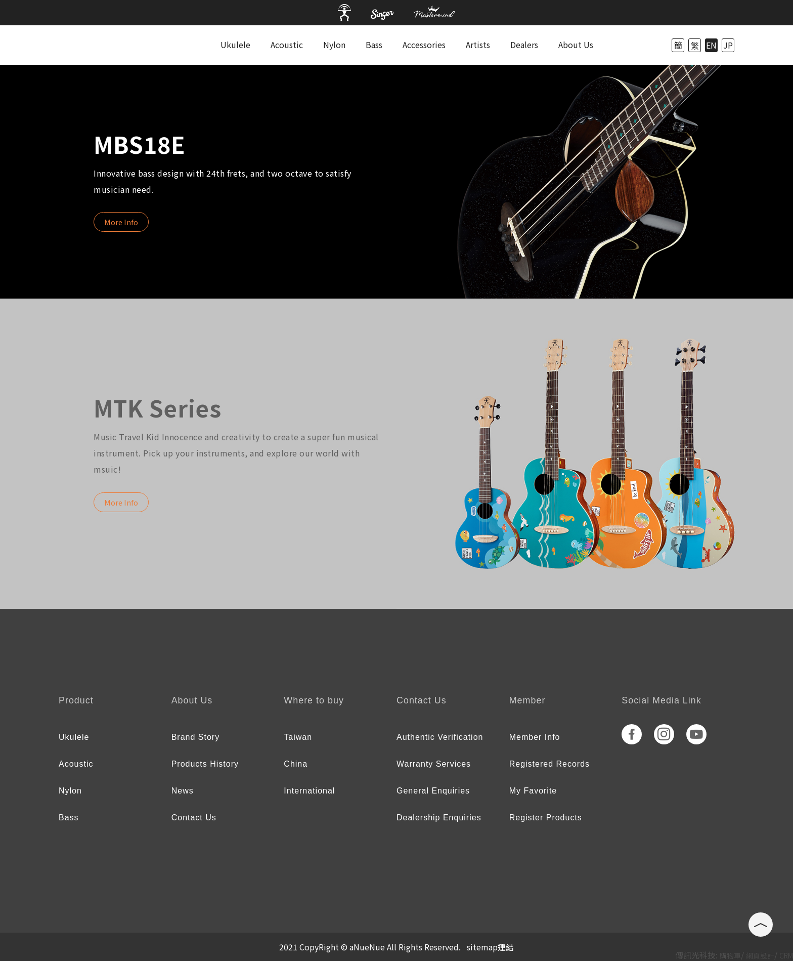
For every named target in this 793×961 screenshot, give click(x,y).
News (182, 790)
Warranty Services (433, 764)
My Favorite (533, 790)
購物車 (730, 955)
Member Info (534, 737)
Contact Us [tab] (421, 700)
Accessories (424, 44)
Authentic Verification (439, 737)
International (309, 790)
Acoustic (287, 44)
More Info (121, 222)
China (295, 764)
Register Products (545, 817)
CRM (786, 955)
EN (711, 45)
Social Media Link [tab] (661, 700)
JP (728, 45)
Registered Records (549, 764)
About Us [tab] (192, 700)
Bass (374, 44)
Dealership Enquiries (438, 817)
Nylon (334, 44)
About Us (575, 44)
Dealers (524, 44)
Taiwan (298, 737)
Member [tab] (527, 700)
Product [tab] (76, 700)
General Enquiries (433, 790)
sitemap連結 (490, 947)
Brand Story (195, 737)
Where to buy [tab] (314, 700)
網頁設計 (760, 955)
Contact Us (193, 817)
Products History (205, 764)
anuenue (100, 45)
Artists (478, 44)
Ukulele (235, 44)
